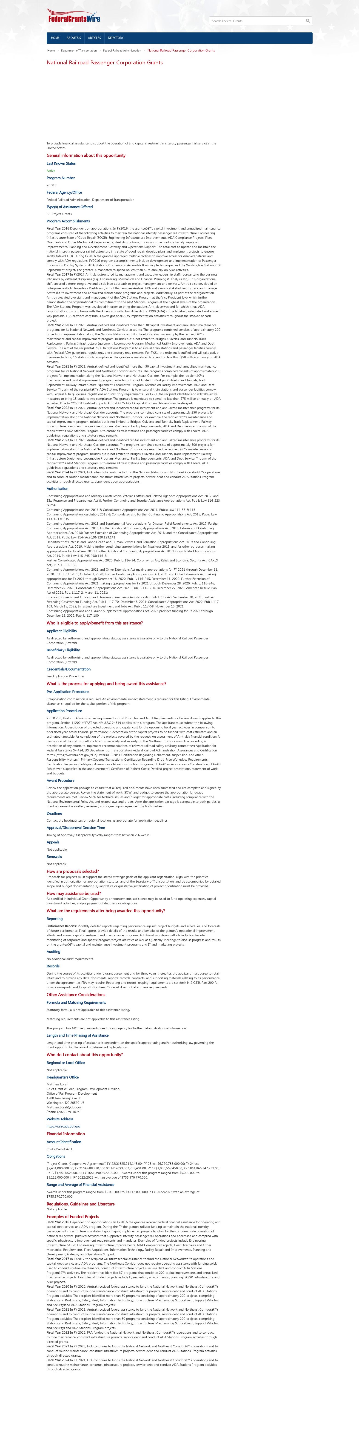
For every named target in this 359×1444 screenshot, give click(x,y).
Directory (116, 38)
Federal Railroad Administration (122, 50)
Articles (94, 38)
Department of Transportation (79, 50)
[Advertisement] (134, 102)
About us (74, 38)
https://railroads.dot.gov (63, 1126)
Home (55, 38)
